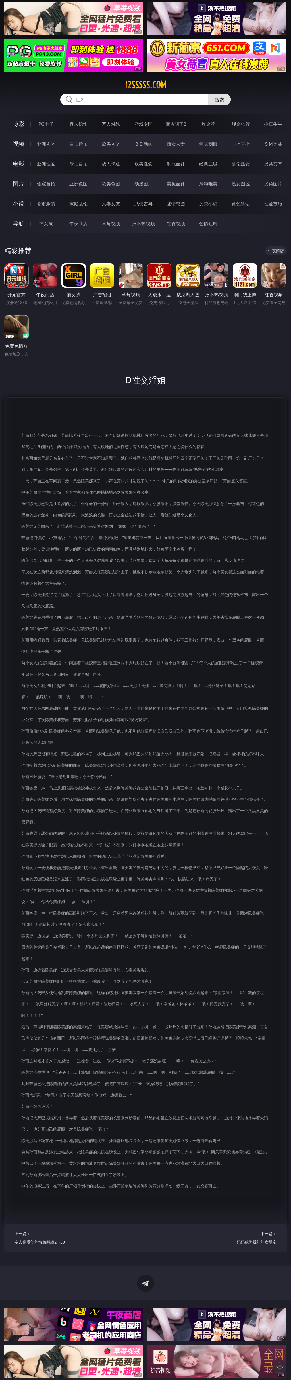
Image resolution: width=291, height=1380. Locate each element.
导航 (18, 223)
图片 (18, 183)
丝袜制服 (208, 144)
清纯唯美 (208, 184)
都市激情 (46, 203)
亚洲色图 (78, 184)
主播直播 (241, 144)
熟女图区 (241, 184)
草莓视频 (111, 223)
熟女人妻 (176, 144)
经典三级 (208, 164)
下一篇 (247, 1238)
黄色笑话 (241, 203)
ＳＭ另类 (273, 144)
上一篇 (43, 1238)
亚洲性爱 (46, 164)
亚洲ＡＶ (46, 144)
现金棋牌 (241, 124)
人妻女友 (111, 203)
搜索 (219, 99)
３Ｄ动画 (143, 144)
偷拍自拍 (78, 164)
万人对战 (111, 124)
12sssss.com (145, 85)
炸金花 (208, 124)
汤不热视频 (143, 223)
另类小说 (208, 203)
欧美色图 (111, 184)
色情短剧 (208, 223)
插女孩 (46, 223)
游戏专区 (143, 124)
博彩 (18, 124)
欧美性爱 (143, 164)
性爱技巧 (273, 203)
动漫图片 (143, 184)
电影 (18, 163)
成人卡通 (111, 164)
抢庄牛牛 (273, 124)
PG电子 (45, 124)
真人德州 (78, 124)
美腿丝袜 (176, 184)
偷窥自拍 (46, 184)
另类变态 (273, 164)
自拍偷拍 (78, 144)
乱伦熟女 (241, 164)
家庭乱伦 (78, 203)
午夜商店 (78, 223)
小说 (18, 203)
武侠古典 (143, 203)
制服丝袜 (176, 164)
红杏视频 (176, 223)
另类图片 (273, 184)
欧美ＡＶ (111, 144)
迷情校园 (176, 203)
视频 (18, 144)
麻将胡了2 (175, 124)
